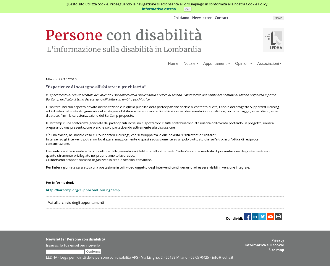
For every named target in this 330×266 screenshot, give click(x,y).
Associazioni (269, 63)
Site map (276, 249)
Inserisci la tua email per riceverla (73, 245)
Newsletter (202, 17)
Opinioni (243, 63)
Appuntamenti (216, 63)
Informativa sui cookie (264, 245)
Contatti (222, 17)
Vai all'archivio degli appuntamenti (76, 202)
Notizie (191, 63)
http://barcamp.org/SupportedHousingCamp (83, 190)
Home (173, 63)
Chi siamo (181, 17)
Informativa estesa (159, 8)
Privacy (278, 240)
